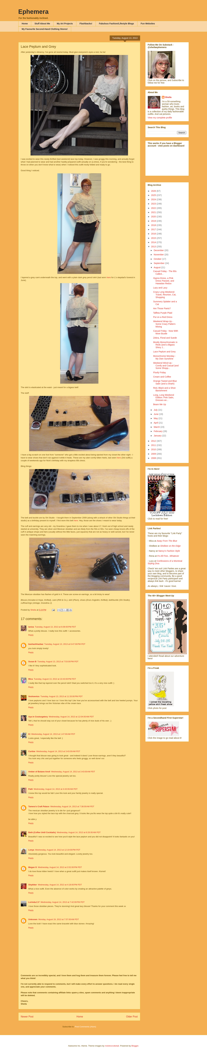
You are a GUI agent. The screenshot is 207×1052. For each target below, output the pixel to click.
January (158, 435)
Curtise (31, 751)
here (109, 277)
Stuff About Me (42, 23)
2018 (154, 225)
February (158, 431)
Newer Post (27, 1016)
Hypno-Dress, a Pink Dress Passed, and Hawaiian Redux (163, 281)
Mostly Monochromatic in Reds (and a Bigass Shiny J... (165, 345)
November (159, 254)
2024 (154, 199)
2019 (154, 221)
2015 (154, 238)
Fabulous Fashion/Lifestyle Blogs (116, 23)
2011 (154, 445)
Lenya (31, 850)
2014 (154, 242)
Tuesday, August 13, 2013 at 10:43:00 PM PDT (55, 679)
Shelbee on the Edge (170, 546)
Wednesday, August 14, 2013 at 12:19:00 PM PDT (57, 850)
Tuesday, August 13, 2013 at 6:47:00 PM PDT (64, 644)
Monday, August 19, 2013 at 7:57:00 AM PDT (58, 919)
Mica (30, 679)
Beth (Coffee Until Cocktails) (42, 832)
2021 (154, 212)
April (156, 422)
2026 (154, 191)
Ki (29, 734)
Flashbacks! (86, 23)
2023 (154, 203)
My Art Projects (65, 23)
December (159, 250)
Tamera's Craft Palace (38, 806)
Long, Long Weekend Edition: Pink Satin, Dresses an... (163, 398)
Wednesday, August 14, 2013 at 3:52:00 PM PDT (60, 867)
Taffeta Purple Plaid (162, 313)
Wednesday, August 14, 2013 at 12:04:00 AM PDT (71, 716)
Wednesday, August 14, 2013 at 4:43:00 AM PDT (56, 789)
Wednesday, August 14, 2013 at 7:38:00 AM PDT (72, 806)
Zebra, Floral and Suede (165, 338)
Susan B (32, 661)
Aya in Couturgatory (38, 716)
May (156, 418)
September (159, 263)
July (156, 410)
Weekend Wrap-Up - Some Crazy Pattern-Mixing (164, 324)
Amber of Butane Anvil (39, 771)
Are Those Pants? (162, 308)
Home (25, 23)
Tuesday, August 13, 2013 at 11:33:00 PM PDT (61, 696)
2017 (154, 229)
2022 (154, 208)
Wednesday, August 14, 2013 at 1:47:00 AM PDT (53, 734)
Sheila (168, 97)
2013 (154, 246)
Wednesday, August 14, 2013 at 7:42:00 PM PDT (63, 902)
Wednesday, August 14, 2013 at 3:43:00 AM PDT (58, 751)
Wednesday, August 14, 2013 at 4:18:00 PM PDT (60, 884)
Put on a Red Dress (162, 317)
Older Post (132, 1016)
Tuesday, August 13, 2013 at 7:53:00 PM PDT (58, 661)
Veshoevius (34, 696)
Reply (31, 635)
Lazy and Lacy (160, 287)
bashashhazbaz (35, 644)
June (156, 414)
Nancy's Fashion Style (169, 551)
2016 (154, 233)
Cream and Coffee (162, 376)
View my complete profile (160, 117)
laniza (31, 627)
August (157, 267)
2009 (154, 454)
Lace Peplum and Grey (164, 351)
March (157, 427)
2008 (154, 458)
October (158, 259)
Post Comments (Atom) (85, 1026)
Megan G (32, 867)
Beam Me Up (159, 404)
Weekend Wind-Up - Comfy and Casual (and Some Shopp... (165, 366)
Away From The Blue (167, 541)
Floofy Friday (159, 372)
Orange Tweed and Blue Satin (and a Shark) (165, 382)
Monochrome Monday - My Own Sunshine (164, 357)
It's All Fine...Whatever (168, 556)
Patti (30, 789)
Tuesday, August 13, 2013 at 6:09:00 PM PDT (55, 627)
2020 (154, 216)
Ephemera (33, 11)
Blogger (134, 1046)
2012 (154, 441)
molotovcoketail (112, 1046)
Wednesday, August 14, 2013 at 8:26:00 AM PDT (79, 832)
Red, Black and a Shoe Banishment (164, 389)
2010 (154, 449)
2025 (154, 195)
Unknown (33, 919)
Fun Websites (148, 23)
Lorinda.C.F (34, 902)
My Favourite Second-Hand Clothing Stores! (45, 29)
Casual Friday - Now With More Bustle (165, 332)
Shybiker (32, 884)
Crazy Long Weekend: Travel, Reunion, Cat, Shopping (164, 295)
